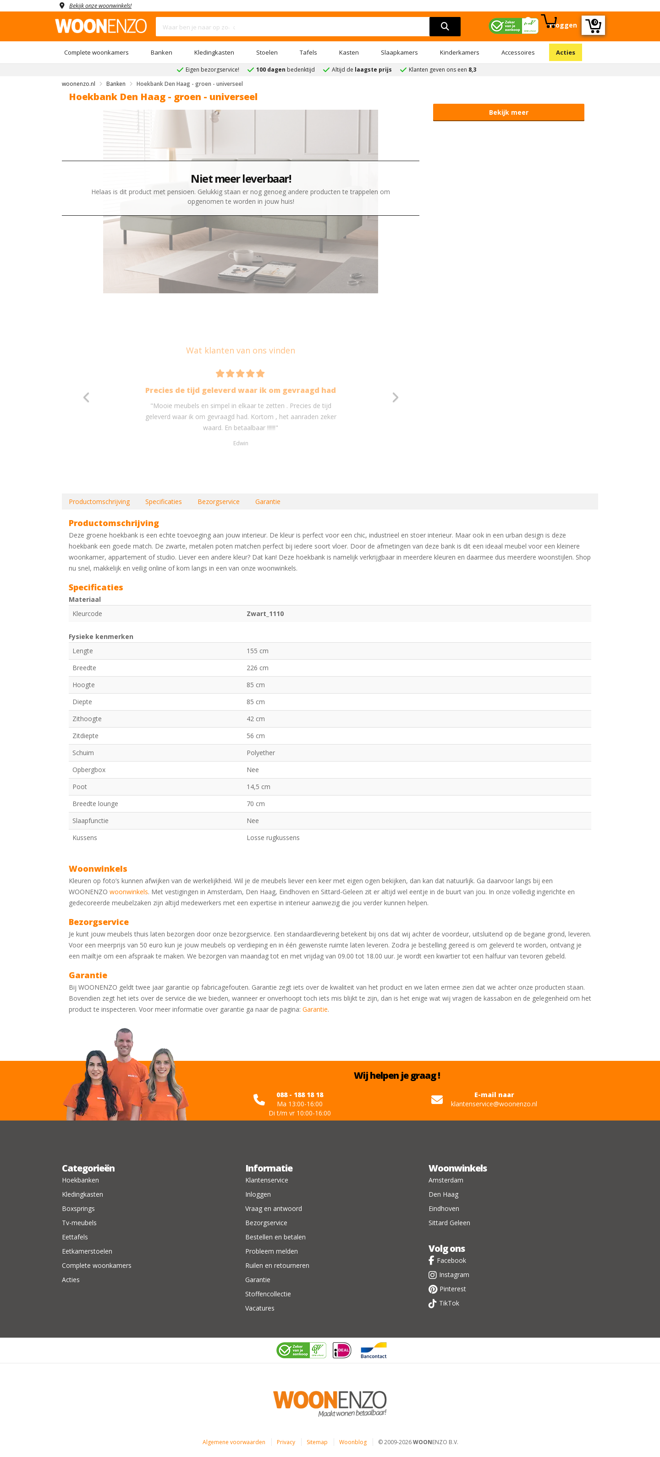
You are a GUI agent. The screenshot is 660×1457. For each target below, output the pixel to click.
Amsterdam (446, 1180)
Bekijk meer (508, 112)
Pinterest (453, 1288)
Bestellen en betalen (275, 1237)
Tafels (308, 52)
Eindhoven (444, 1208)
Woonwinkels (458, 1168)
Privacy (286, 1442)
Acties (565, 52)
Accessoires (518, 52)
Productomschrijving (99, 501)
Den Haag (443, 1194)
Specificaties (163, 501)
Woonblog (353, 1442)
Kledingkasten (214, 52)
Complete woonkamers (96, 52)
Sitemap (317, 1442)
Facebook (451, 1260)
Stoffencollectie (268, 1293)
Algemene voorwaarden (234, 1442)
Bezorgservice (219, 501)
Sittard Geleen (449, 1222)
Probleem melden (271, 1251)
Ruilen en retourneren (277, 1265)
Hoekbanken (80, 1180)
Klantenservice (266, 1180)
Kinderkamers (459, 52)
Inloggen (258, 1194)
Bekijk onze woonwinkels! (105, 5)
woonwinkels (129, 891)
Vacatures (260, 1308)
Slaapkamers (399, 52)
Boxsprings (78, 1208)
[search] (445, 26)
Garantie (267, 501)
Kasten (349, 52)
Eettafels (75, 1237)
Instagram (454, 1274)
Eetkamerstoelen (87, 1251)
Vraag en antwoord (273, 1208)
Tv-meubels (79, 1222)
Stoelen (267, 52)
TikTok (449, 1303)
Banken (161, 52)
